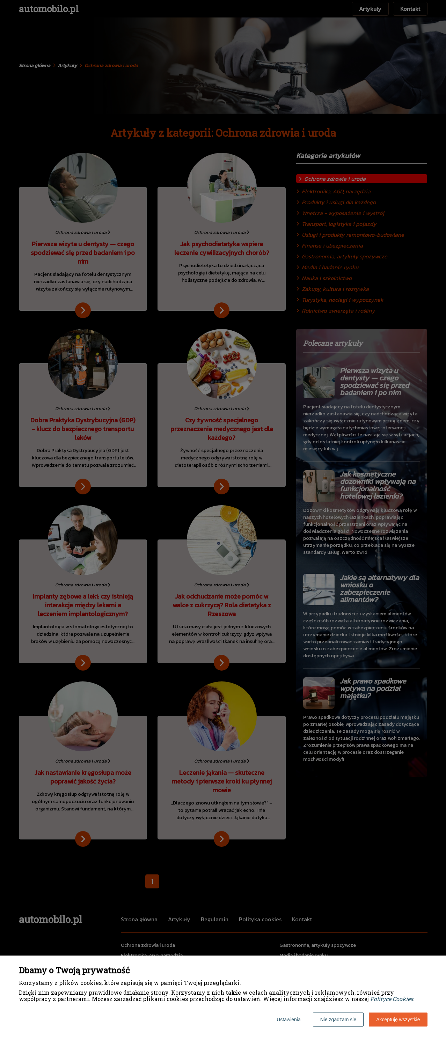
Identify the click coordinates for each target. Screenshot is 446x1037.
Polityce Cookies (391, 998)
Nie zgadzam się (338, 1019)
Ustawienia (288, 1019)
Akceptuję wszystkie (398, 1019)
